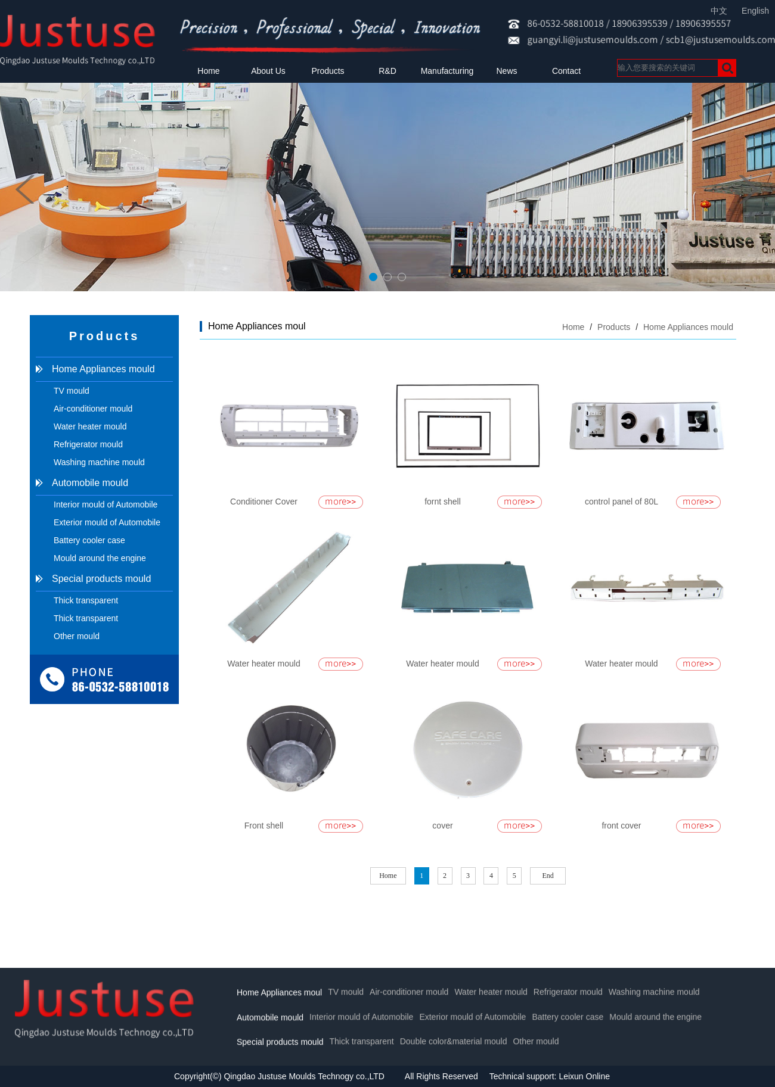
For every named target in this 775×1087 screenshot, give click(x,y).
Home (208, 71)
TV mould (71, 390)
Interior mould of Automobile (105, 504)
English (755, 10)
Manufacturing (447, 71)
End (548, 875)
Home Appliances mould (103, 369)
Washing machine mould (99, 462)
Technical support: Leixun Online (549, 1076)
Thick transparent (86, 600)
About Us (268, 71)
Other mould (77, 636)
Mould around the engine (100, 558)
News (506, 71)
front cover (621, 825)
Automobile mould (90, 483)
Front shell (263, 825)
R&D (387, 71)
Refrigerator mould (88, 444)
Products (327, 71)
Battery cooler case (89, 540)
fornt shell (442, 501)
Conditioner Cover (263, 501)
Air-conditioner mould (93, 408)
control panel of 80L (621, 501)
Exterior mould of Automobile (107, 522)
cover (442, 825)
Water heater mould (90, 426)
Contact (566, 71)
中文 (719, 10)
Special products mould (101, 579)
